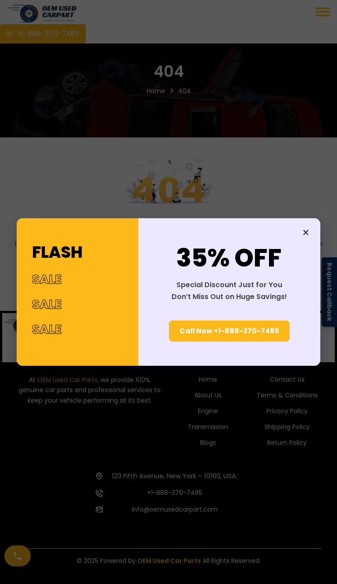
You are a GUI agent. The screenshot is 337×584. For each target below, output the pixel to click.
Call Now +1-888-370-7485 (229, 331)
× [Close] (306, 233)
